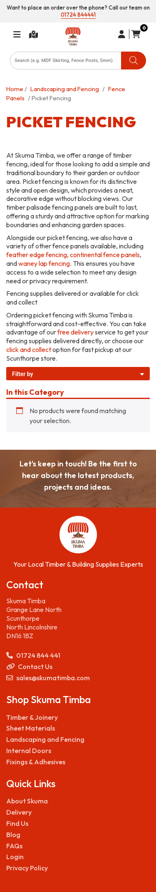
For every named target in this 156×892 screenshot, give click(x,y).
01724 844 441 (33, 655)
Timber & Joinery (32, 717)
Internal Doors (28, 750)
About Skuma (27, 801)
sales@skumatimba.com (48, 678)
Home (14, 89)
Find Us (17, 823)
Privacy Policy (27, 868)
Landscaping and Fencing (64, 89)
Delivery (19, 812)
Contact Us (29, 666)
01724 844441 (78, 14)
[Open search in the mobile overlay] (78, 60)
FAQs (14, 846)
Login (15, 856)
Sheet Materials (30, 728)
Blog (13, 834)
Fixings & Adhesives (35, 762)
